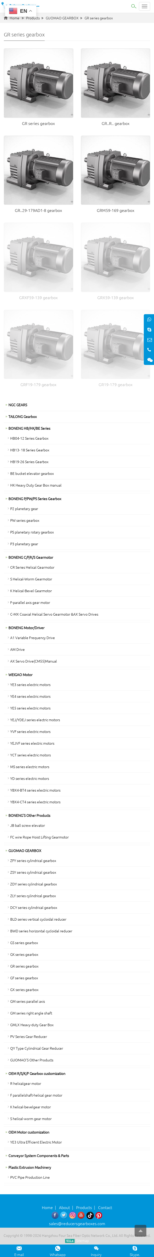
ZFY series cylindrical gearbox (33, 860)
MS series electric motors (29, 766)
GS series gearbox (24, 942)
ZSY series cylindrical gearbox (33, 872)
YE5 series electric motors (30, 707)
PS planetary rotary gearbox (32, 532)
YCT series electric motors (30, 754)
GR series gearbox (99, 17)
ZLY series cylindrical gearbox (33, 895)
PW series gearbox (24, 520)
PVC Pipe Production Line (30, 1177)
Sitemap (82, 1240)
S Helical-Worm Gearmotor (31, 578)
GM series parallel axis (27, 1001)
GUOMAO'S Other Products (31, 1059)
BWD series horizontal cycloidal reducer (41, 930)
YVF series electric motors (30, 731)
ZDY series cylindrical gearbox (33, 883)
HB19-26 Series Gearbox (29, 461)
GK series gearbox (24, 954)
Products (33, 17)
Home (14, 17)
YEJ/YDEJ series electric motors (35, 719)
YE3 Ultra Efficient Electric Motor (36, 1142)
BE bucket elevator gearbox (32, 473)
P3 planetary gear (24, 543)
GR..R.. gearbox (115, 123)
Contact (105, 1207)
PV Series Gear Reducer (28, 1036)
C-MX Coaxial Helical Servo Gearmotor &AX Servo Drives (54, 614)
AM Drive (17, 649)
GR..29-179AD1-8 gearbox (38, 210)
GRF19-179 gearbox (38, 384)
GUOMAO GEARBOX (62, 17)
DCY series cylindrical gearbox (33, 907)
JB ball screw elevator (27, 825)
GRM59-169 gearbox (115, 210)
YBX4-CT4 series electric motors (35, 801)
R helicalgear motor (25, 1083)
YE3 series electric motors (30, 684)
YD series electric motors (29, 778)
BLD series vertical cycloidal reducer (38, 919)
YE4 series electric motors (30, 696)
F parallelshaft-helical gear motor (36, 1095)
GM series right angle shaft (31, 1012)
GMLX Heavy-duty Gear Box (32, 1024)
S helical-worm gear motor (31, 1118)
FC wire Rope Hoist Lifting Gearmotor (39, 837)
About (64, 1207)
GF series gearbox (24, 977)
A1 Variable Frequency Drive (32, 637)
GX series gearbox (24, 989)
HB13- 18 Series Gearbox (29, 449)
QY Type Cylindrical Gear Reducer (36, 1048)
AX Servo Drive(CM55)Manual (33, 661)
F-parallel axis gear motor (30, 602)
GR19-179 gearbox (116, 384)
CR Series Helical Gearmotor (32, 567)
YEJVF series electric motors (32, 743)
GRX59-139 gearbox (115, 297)
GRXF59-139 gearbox (38, 297)
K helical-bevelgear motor (30, 1106)
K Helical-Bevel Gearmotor (31, 590)
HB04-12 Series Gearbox (29, 438)
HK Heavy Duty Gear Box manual (36, 485)
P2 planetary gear (24, 508)
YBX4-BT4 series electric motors (35, 790)
